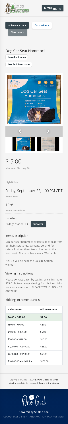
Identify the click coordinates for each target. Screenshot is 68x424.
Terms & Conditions (49, 382)
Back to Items (42, 25)
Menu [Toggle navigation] (52, 8)
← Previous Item (17, 25)
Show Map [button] (38, 224)
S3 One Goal (41, 379)
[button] (19, 131)
